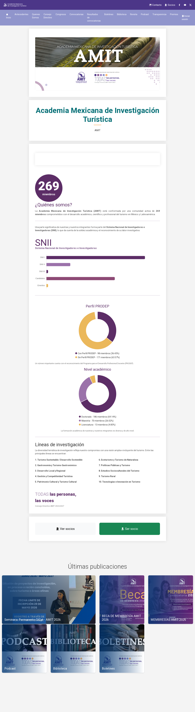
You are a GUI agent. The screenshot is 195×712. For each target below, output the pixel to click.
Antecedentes (21, 14)
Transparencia (159, 14)
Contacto (155, 5)
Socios (170, 5)
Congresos (61, 14)
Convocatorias (76, 14)
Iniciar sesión (186, 17)
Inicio (8, 16)
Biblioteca (121, 14)
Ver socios (65, 529)
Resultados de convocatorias (94, 17)
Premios (174, 14)
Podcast (145, 14)
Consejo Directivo (48, 16)
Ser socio (129, 529)
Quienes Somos (36, 16)
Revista (133, 14)
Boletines (108, 14)
